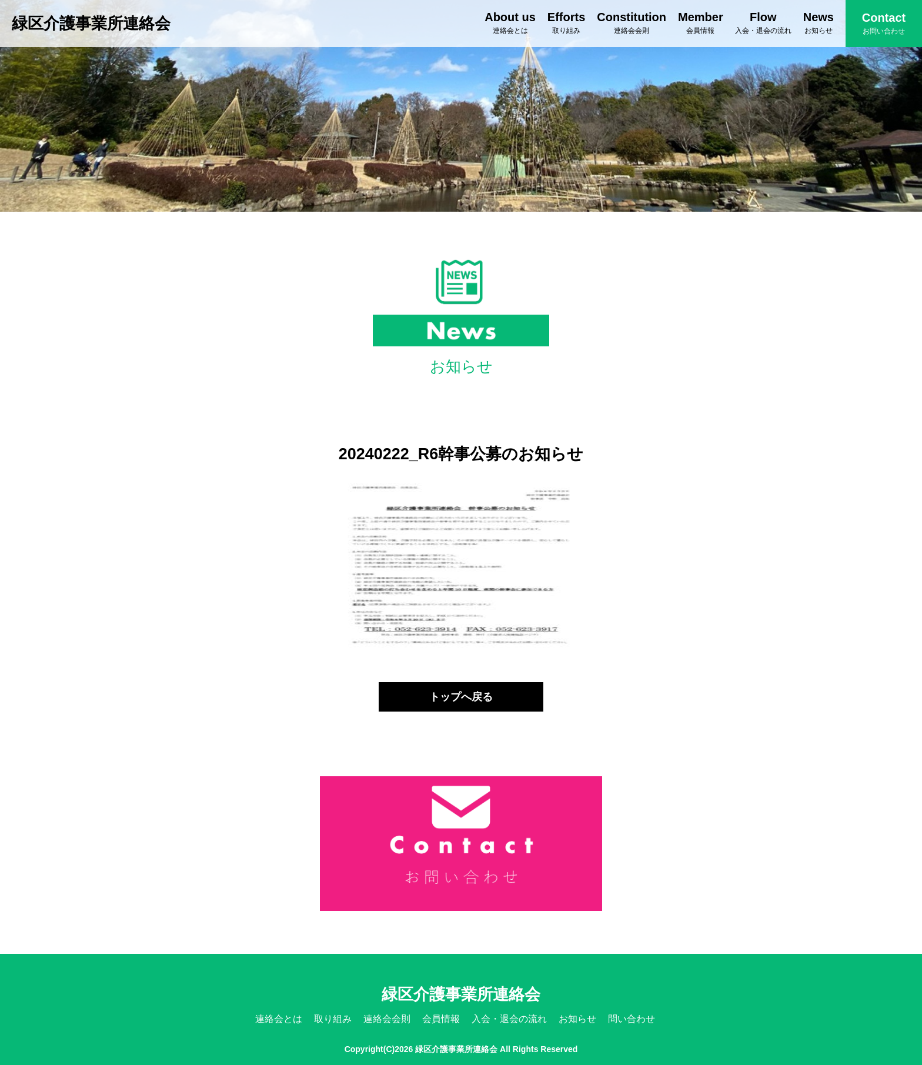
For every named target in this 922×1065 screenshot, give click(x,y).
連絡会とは (278, 1019)
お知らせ (577, 1019)
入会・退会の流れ (509, 1019)
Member (700, 23)
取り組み (333, 1019)
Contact (884, 23)
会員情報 (441, 1019)
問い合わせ (631, 1019)
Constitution (631, 23)
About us (510, 23)
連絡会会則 (386, 1019)
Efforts (566, 23)
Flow (763, 23)
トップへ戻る (461, 697)
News (818, 23)
